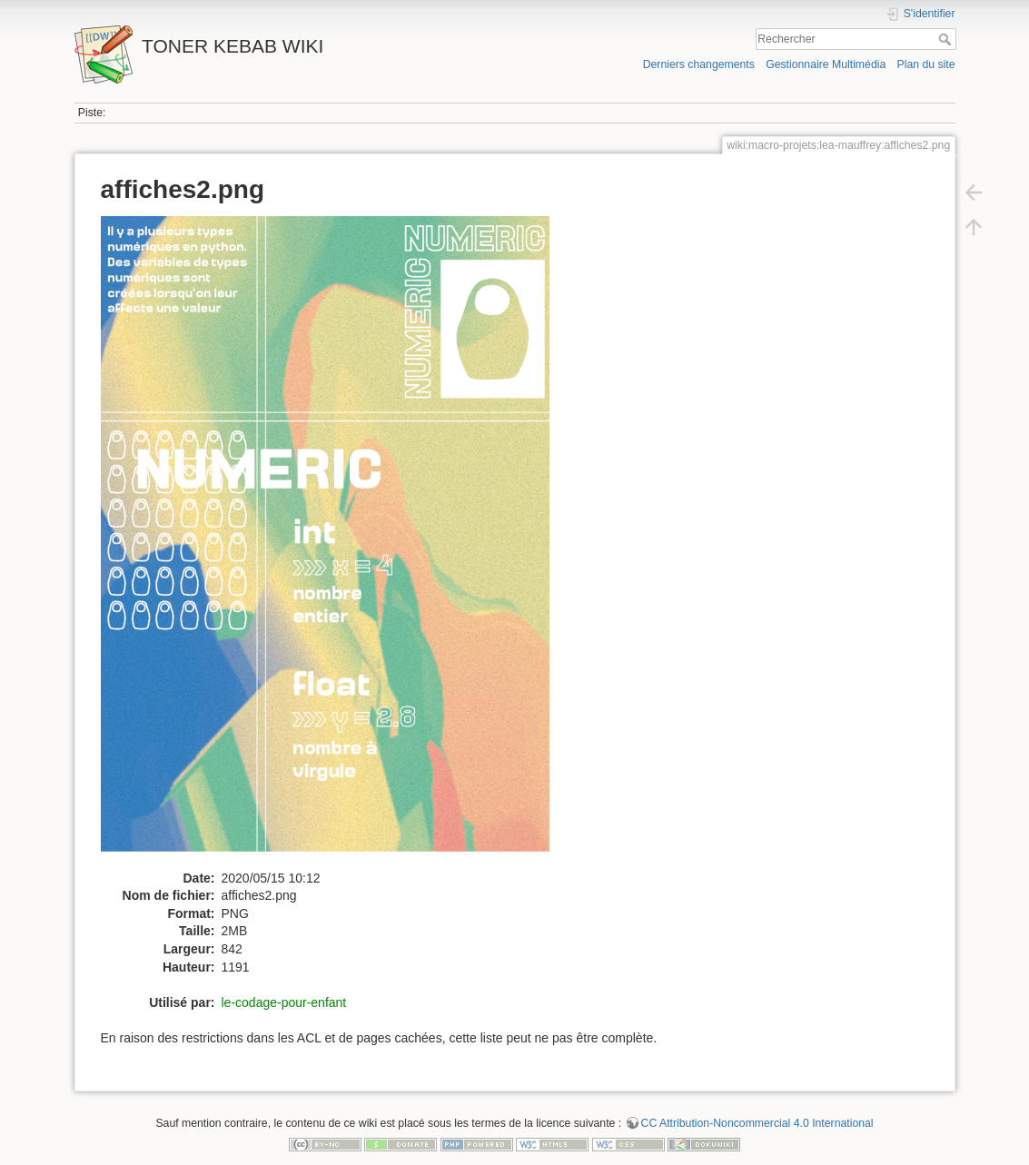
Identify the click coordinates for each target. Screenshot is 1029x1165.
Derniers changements (699, 64)
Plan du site (925, 64)
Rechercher (946, 39)
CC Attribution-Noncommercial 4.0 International (757, 1123)
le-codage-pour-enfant (284, 1002)
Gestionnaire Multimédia (826, 64)
